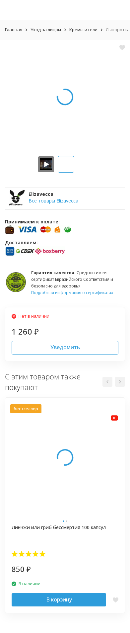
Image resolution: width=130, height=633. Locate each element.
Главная (13, 30)
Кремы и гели (83, 30)
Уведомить (65, 347)
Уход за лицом (46, 30)
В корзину (59, 599)
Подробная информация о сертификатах (72, 292)
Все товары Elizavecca (53, 201)
